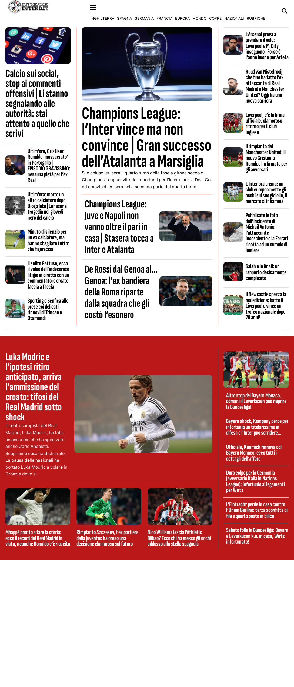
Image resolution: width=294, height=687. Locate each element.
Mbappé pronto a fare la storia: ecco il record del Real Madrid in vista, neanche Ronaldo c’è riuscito (37, 538)
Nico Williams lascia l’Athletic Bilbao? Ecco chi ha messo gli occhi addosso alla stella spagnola (179, 538)
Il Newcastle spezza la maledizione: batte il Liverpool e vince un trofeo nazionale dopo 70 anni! (266, 305)
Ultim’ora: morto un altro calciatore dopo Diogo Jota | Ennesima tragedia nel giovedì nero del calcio (47, 205)
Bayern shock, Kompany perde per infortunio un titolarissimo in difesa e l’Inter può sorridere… (257, 427)
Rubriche (256, 11)
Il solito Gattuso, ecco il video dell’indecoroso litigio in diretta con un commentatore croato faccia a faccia (48, 274)
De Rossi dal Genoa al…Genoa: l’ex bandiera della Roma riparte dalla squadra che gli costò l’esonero (121, 292)
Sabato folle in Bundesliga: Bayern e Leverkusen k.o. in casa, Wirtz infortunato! (257, 536)
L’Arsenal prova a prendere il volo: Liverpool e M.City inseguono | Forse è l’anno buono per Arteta (267, 45)
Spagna (124, 11)
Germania (144, 11)
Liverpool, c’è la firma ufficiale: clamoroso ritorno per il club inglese (265, 123)
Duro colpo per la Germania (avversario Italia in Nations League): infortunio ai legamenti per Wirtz (255, 481)
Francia (164, 11)
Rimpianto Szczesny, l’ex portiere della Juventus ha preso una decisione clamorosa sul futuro (107, 538)
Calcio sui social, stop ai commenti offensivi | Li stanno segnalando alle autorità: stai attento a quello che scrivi (37, 103)
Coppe (215, 11)
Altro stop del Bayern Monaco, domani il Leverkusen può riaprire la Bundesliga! (256, 401)
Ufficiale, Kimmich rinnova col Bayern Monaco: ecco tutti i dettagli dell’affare (254, 452)
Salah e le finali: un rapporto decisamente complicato (266, 272)
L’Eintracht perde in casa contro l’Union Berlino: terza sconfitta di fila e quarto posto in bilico (257, 510)
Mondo (199, 11)
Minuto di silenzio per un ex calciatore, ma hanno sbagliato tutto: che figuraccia (48, 240)
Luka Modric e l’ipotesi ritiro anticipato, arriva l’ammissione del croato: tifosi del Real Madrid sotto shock (33, 387)
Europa (182, 11)
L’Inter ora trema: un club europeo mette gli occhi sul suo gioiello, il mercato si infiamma (266, 192)
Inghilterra (102, 11)
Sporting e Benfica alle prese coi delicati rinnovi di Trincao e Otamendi (48, 309)
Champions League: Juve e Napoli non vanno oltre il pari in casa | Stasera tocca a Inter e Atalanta (119, 227)
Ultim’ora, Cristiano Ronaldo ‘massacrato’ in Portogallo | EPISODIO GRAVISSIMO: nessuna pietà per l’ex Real (49, 165)
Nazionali (234, 11)
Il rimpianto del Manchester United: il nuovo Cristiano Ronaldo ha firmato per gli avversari (266, 158)
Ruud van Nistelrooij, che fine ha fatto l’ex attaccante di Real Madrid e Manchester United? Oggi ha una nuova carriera (265, 86)
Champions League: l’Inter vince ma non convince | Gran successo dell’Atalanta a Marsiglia (146, 137)
